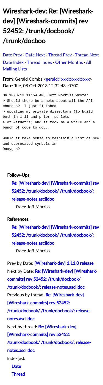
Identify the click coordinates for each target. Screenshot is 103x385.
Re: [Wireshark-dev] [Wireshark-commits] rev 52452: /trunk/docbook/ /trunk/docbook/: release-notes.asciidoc (55, 191)
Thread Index (39, 62)
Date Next (35, 55)
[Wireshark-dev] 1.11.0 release (63, 263)
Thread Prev (60, 55)
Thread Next (87, 55)
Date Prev (12, 55)
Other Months (69, 62)
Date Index (13, 62)
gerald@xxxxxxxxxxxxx (68, 79)
